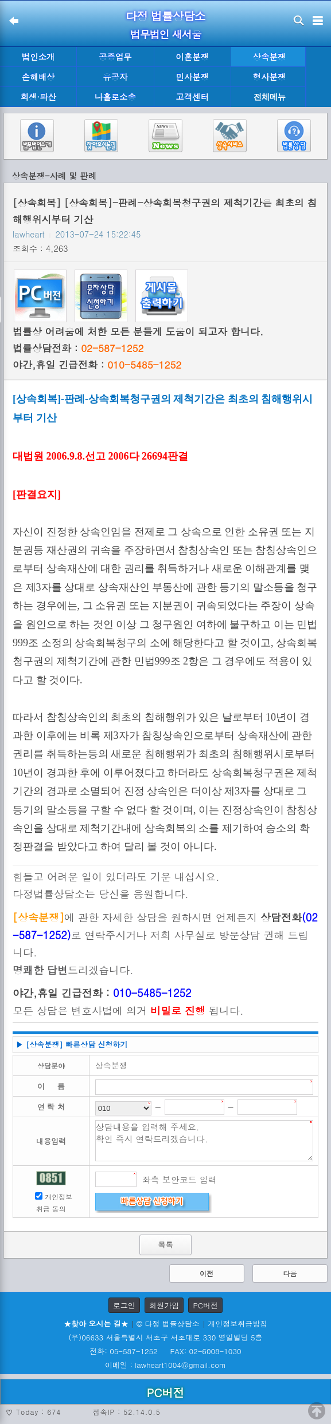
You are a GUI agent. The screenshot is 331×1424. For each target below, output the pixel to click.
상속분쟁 (269, 56)
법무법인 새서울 (165, 34)
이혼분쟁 (192, 56)
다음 (290, 1273)
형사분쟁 (269, 76)
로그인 (124, 1305)
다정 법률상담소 (165, 15)
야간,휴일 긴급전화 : (97, 364)
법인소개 (38, 56)
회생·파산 (38, 96)
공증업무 (115, 56)
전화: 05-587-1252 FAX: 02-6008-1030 (165, 1351)
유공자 (115, 76)
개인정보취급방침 (237, 1323)
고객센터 (192, 96)
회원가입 (164, 1305)
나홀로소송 (115, 96)
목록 (165, 1244)
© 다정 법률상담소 (168, 1323)
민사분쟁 (192, 76)
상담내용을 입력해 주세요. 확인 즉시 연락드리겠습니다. (204, 1140)
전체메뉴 (270, 97)
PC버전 (205, 1305)
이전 (206, 1273)
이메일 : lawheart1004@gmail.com (165, 1364)
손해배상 (38, 76)
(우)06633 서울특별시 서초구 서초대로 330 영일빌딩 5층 (165, 1337)
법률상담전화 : (78, 348)
